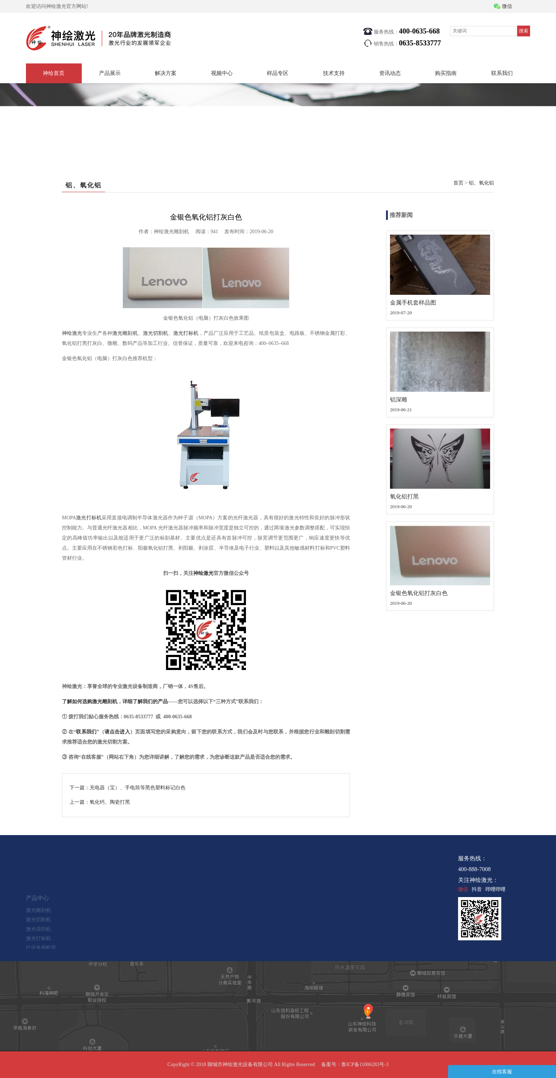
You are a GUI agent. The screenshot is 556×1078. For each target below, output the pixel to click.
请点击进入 (117, 732)
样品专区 (277, 73)
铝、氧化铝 (481, 183)
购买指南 (446, 73)
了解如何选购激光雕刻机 (89, 701)
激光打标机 (185, 333)
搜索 (523, 31)
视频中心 (222, 73)
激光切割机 (155, 333)
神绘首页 (53, 73)
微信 (507, 6)
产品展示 (110, 73)
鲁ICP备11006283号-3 (365, 1064)
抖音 (477, 889)
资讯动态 (390, 73)
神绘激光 (72, 333)
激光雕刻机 (125, 333)
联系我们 (502, 73)
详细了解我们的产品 (145, 701)
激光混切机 (38, 938)
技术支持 (334, 73)
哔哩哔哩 (495, 889)
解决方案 (165, 73)
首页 (458, 183)
